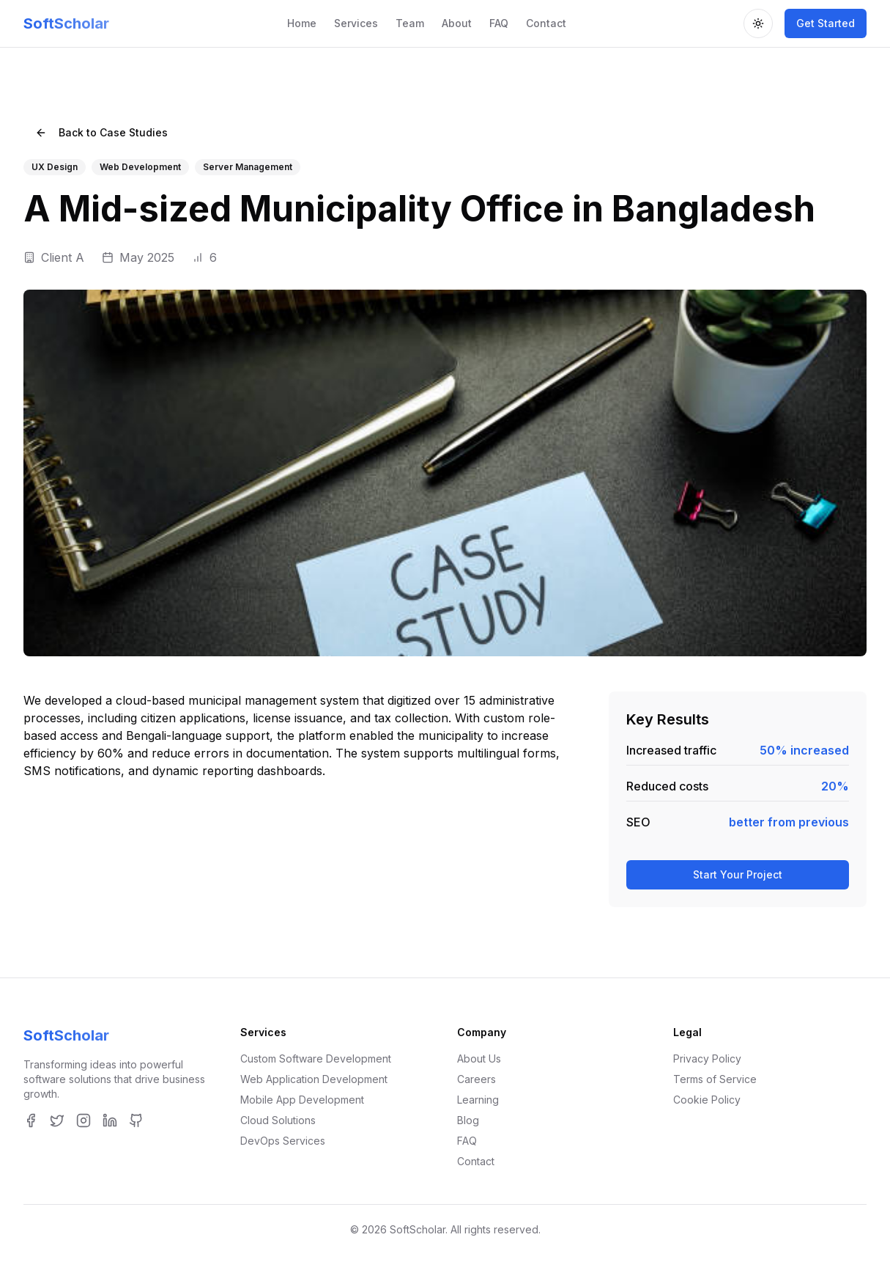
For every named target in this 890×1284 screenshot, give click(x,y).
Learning (478, 1099)
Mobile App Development (302, 1099)
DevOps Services (282, 1140)
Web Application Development (313, 1079)
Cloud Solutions (278, 1120)
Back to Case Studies (101, 132)
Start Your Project (737, 874)
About (457, 23)
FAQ (498, 23)
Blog (468, 1120)
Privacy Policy (707, 1058)
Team (410, 23)
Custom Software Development (315, 1058)
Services (356, 23)
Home (301, 23)
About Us (479, 1058)
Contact (546, 23)
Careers (476, 1079)
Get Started (825, 23)
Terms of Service (715, 1079)
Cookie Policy (707, 1099)
